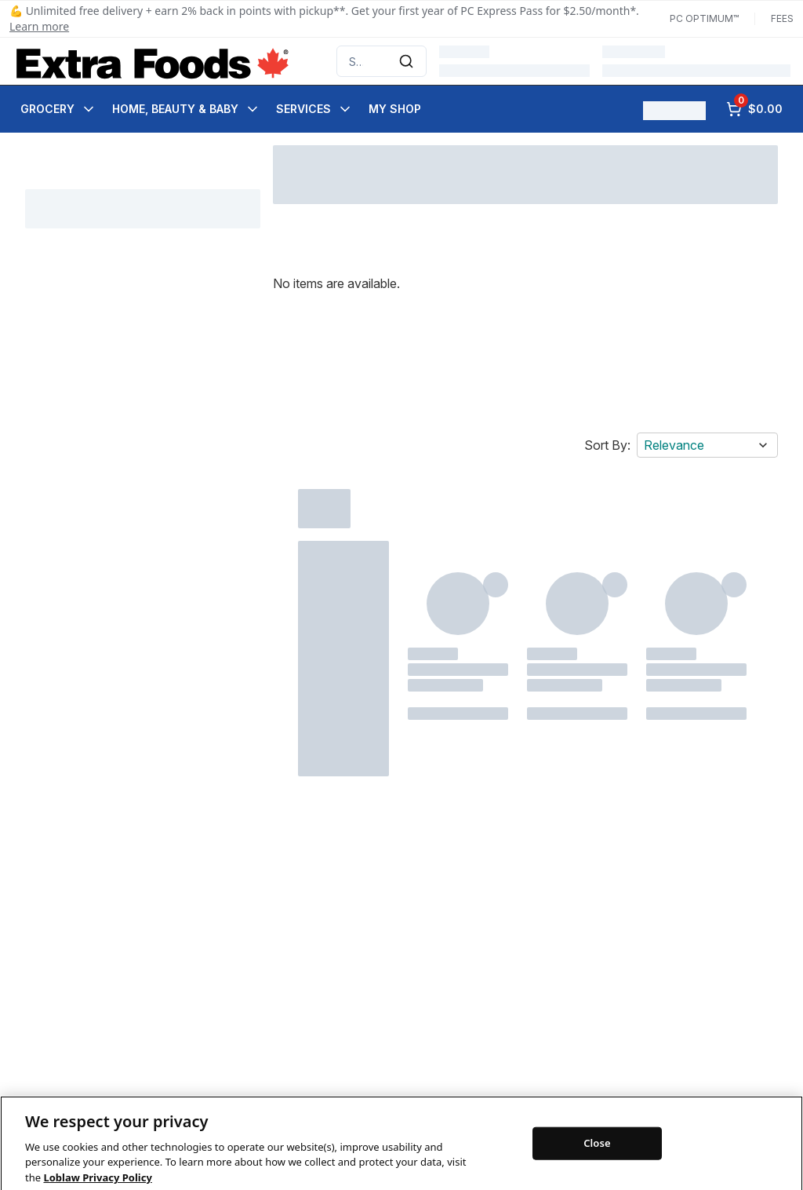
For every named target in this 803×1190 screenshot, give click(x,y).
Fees (782, 18)
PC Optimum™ (704, 18)
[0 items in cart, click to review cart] (754, 109)
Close (597, 1155)
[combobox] (381, 61)
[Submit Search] (406, 61)
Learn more (39, 26)
